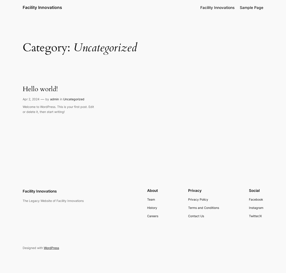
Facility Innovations (42, 7)
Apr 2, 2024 (31, 99)
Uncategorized (73, 99)
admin (54, 99)
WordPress (51, 248)
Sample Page (251, 7)
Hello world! (40, 89)
